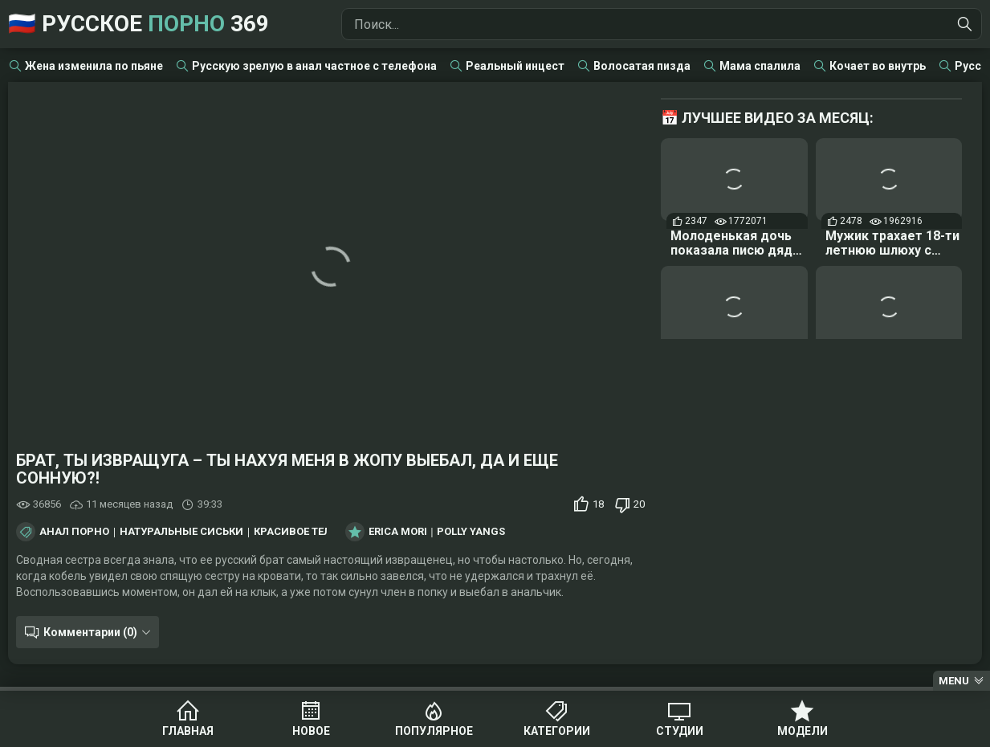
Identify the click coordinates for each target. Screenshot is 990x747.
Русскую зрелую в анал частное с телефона (314, 65)
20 (639, 504)
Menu (954, 681)
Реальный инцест (515, 65)
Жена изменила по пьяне (94, 65)
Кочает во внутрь (877, 65)
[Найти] (965, 24)
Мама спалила (760, 65)
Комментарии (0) (90, 632)
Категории (557, 731)
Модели (802, 731)
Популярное (434, 731)
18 (598, 504)
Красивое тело (296, 531)
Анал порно (74, 531)
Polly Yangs (471, 531)
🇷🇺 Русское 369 (138, 23)
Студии (679, 731)
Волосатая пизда (642, 65)
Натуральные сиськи (181, 531)
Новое (311, 731)
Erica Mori (398, 531)
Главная (188, 731)
